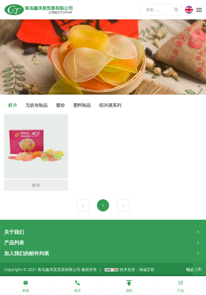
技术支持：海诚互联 (137, 269)
